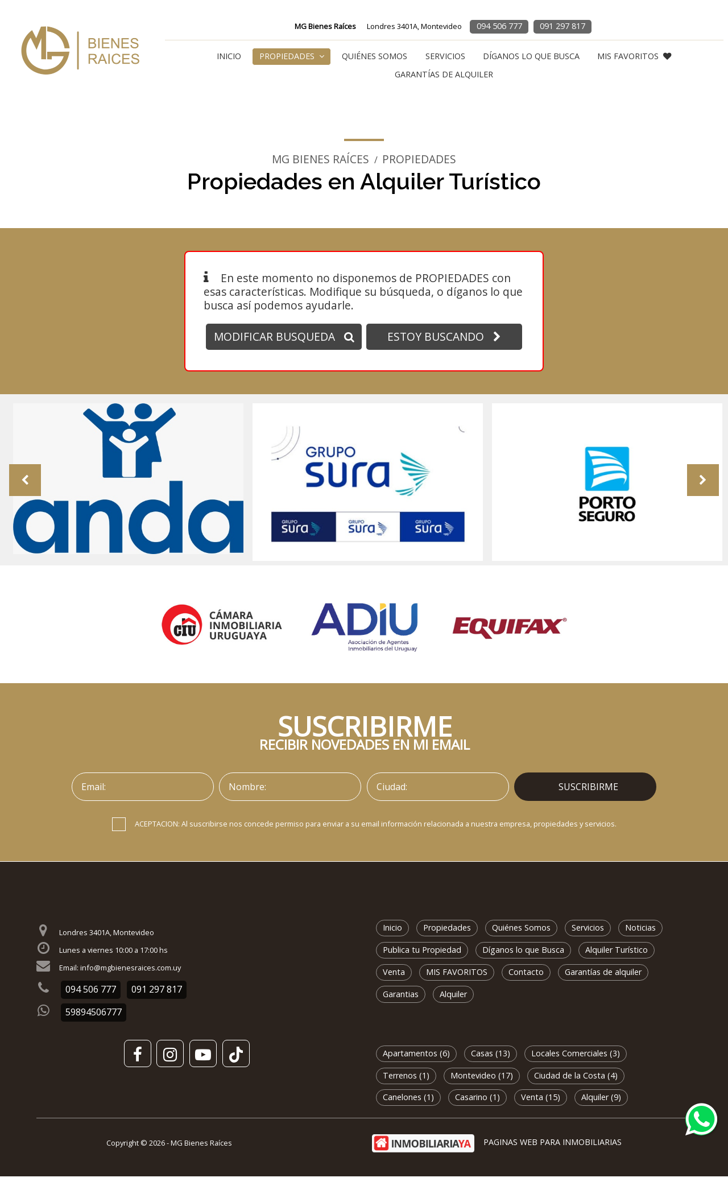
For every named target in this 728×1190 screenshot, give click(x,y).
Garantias (401, 1007)
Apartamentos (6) (416, 1066)
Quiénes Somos (374, 56)
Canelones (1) (408, 1111)
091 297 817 (562, 25)
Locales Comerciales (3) (575, 1066)
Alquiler (453, 1007)
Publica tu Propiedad (422, 963)
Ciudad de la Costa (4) (576, 1089)
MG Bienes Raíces (320, 159)
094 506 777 (499, 25)
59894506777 (93, 1026)
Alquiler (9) (601, 1111)
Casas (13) (490, 1066)
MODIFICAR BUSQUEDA (284, 336)
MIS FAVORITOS (634, 56)
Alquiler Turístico (616, 963)
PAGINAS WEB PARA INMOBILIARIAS (552, 1156)
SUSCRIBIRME (588, 800)
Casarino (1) (477, 1111)
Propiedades (291, 56)
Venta (394, 985)
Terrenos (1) (406, 1089)
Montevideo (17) (481, 1089)
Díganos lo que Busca (531, 56)
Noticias (640, 941)
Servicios (445, 56)
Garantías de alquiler (444, 74)
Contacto (526, 985)
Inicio (229, 56)
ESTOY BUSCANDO (444, 336)
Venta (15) (540, 1111)
